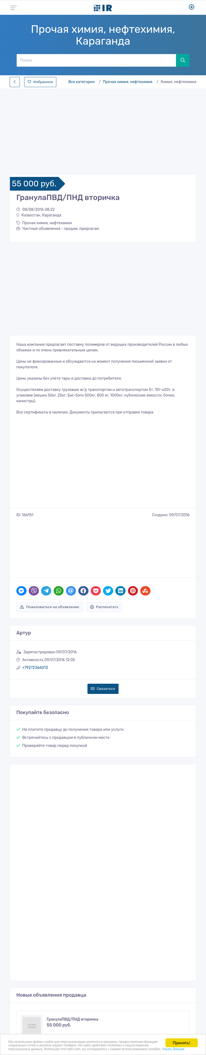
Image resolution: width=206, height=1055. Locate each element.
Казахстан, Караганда (38, 215)
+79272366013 (35, 621)
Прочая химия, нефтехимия (127, 82)
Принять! (181, 1035)
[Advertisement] (103, 129)
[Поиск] (96, 60)
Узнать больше (119, 1048)
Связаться (103, 642)
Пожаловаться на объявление (49, 561)
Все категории (81, 82)
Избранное (40, 82)
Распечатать (104, 561)
